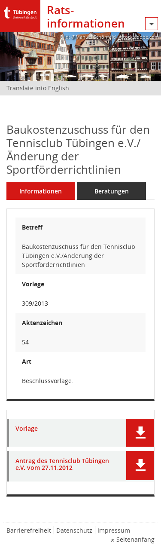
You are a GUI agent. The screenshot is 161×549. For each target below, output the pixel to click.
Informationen (40, 191)
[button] (140, 433)
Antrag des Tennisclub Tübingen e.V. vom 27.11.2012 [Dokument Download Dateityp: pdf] (62, 464)
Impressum (113, 530)
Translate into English (37, 88)
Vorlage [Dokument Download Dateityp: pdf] (26, 428)
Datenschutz (74, 530)
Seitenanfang (135, 539)
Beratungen (111, 191)
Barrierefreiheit (28, 530)
